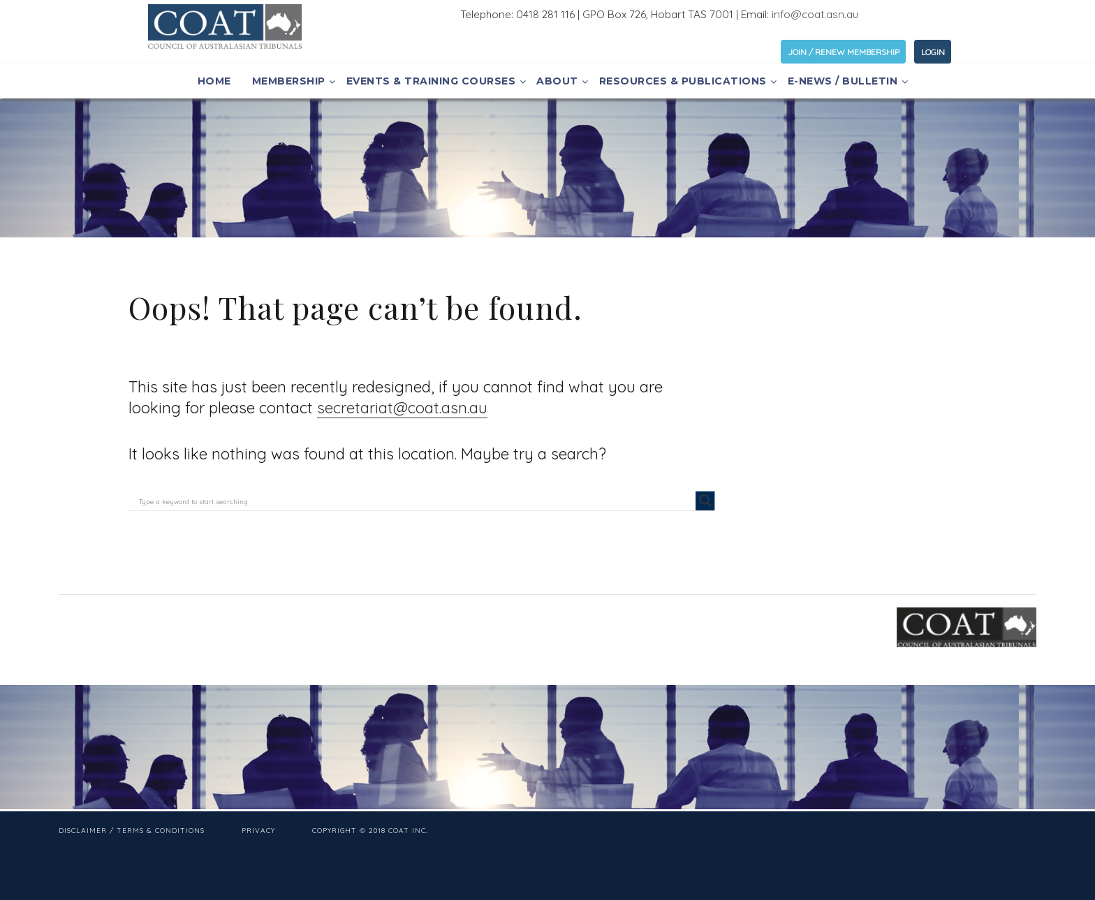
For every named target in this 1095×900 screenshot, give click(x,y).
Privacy (258, 830)
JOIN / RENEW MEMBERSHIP (843, 52)
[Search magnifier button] (705, 500)
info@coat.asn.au (815, 14)
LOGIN (933, 52)
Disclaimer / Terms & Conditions (132, 830)
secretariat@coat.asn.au (402, 408)
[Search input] (415, 500)
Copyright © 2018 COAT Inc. (370, 830)
